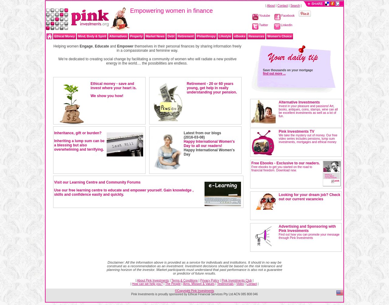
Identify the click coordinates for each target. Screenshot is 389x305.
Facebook (284, 15)
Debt (171, 36)
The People (173, 284)
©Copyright (194, 291)
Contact (282, 5)
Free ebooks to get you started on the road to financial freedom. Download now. (285, 167)
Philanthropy (206, 36)
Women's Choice (279, 36)
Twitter (260, 25)
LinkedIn (283, 25)
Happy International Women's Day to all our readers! (209, 143)
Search (295, 5)
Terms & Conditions (184, 280)
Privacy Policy (209, 280)
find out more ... (274, 73)
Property (136, 36)
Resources (256, 36)
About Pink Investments (153, 280)
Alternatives (118, 36)
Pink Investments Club (237, 280)
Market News (155, 36)
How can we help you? (147, 284)
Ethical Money (64, 36)
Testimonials (225, 284)
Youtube (261, 15)
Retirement (186, 36)
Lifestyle (225, 36)
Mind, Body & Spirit (92, 36)
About (271, 5)
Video (240, 284)
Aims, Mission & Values (199, 284)
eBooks (239, 36)
